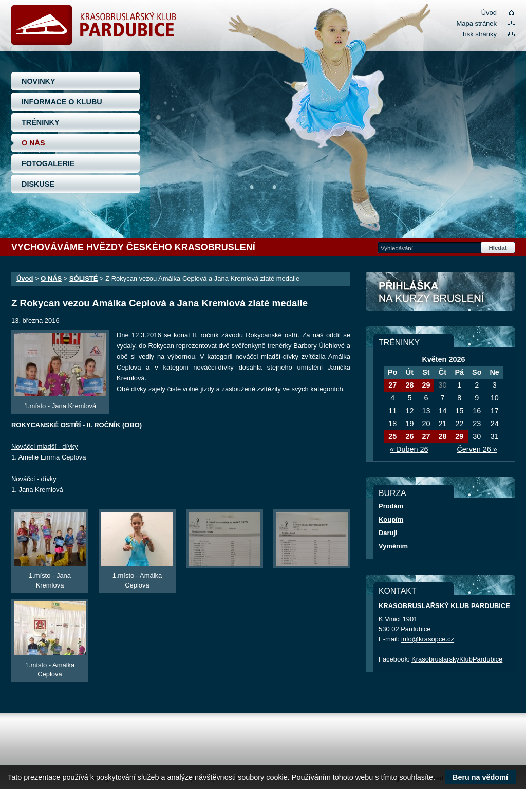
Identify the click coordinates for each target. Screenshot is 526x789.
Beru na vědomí (480, 777)
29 (426, 385)
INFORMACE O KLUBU (62, 102)
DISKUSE (38, 184)
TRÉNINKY (41, 122)
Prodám (391, 506)
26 (409, 436)
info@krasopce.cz (427, 639)
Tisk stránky (479, 34)
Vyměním (393, 546)
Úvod (489, 12)
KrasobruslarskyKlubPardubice (456, 659)
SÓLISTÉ (83, 278)
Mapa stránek (477, 23)
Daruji (388, 533)
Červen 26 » (477, 449)
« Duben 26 (409, 449)
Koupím (391, 519)
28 (409, 385)
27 (392, 385)
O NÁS (33, 143)
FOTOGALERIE (48, 163)
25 (392, 436)
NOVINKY (38, 81)
